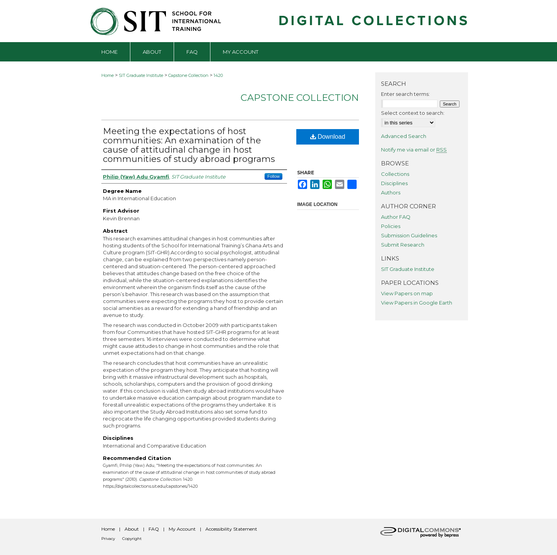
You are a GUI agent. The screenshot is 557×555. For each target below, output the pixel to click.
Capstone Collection (188, 75)
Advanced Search (403, 136)
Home (107, 75)
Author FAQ (395, 217)
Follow (273, 176)
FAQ (154, 529)
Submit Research (402, 245)
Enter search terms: (405, 94)
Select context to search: (412, 113)
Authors (390, 192)
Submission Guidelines (409, 235)
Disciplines (394, 183)
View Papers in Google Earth (416, 303)
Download (327, 136)
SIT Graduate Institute (141, 75)
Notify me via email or (414, 149)
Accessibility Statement (231, 529)
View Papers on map (407, 293)
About (132, 529)
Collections (395, 174)
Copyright (132, 538)
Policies (390, 226)
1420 (218, 75)
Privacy (108, 538)
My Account (182, 529)
